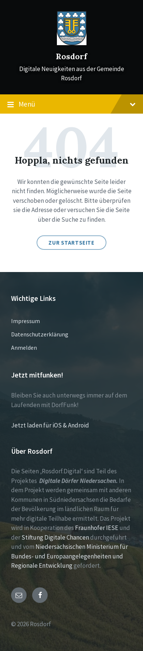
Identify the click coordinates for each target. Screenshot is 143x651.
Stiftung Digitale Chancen (55, 537)
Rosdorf (71, 56)
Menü (71, 104)
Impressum (25, 321)
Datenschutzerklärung (39, 334)
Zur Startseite (71, 242)
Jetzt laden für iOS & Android (50, 425)
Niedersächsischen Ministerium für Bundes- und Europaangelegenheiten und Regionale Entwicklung (69, 556)
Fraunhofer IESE (96, 528)
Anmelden (24, 347)
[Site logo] (71, 43)
